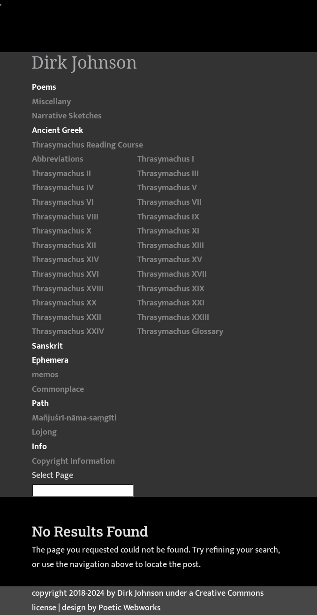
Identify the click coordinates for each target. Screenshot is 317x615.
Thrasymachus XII (64, 246)
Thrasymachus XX (64, 303)
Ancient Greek (57, 131)
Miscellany (51, 102)
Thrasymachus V (167, 188)
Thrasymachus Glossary (180, 332)
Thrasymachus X (61, 231)
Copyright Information (73, 461)
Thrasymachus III (168, 174)
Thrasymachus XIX (170, 289)
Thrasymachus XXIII (173, 318)
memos (45, 375)
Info (39, 447)
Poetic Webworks (129, 608)
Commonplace (58, 389)
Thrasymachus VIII (65, 217)
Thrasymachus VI (63, 202)
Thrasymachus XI (168, 231)
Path (40, 404)
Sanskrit (47, 346)
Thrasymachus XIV (65, 260)
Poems (44, 87)
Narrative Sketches (67, 116)
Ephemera (50, 360)
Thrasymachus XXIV (68, 332)
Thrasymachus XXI (170, 303)
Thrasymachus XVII (172, 274)
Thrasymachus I (165, 159)
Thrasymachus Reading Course (87, 145)
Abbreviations (57, 159)
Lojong (44, 432)
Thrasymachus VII (169, 202)
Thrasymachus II (61, 174)
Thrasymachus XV (169, 260)
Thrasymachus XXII (66, 318)
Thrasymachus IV (63, 188)
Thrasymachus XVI (65, 274)
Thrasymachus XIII (170, 246)
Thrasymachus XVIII (68, 289)
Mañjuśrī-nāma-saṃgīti (74, 418)
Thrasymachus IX (168, 217)
